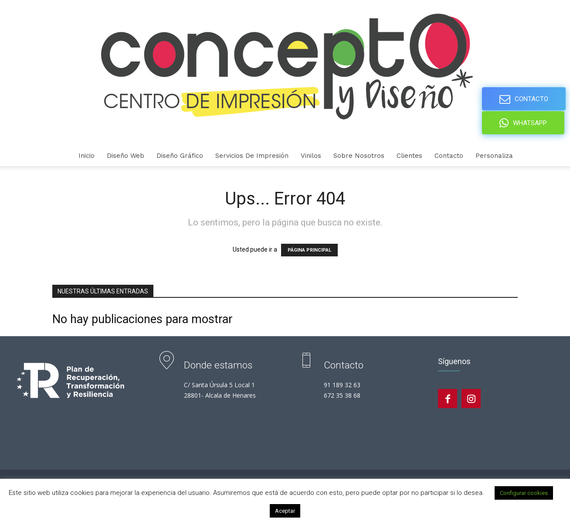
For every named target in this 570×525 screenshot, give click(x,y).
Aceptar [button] (285, 511)
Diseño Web (125, 156)
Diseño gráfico (179, 156)
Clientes (409, 156)
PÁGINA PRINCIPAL (309, 250)
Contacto (448, 156)
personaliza (494, 156)
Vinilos (311, 156)
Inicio (86, 156)
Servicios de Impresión (251, 156)
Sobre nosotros (358, 156)
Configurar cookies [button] (524, 493)
